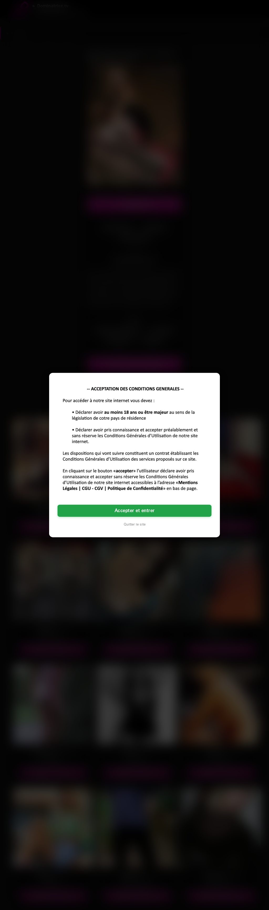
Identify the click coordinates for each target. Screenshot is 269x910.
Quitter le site (135, 524)
